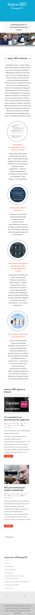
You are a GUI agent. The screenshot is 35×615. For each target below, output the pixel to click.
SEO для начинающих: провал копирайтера (14, 488)
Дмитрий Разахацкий (13, 423)
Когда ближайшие (10, 569)
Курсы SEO (17, 4)
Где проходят (9, 566)
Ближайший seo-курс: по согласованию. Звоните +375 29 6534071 (18, 27)
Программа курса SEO (12, 585)
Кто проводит (9, 573)
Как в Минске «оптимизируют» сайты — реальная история (17, 147)
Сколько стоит (9, 588)
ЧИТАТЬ (8, 456)
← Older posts (9, 537)
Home (7, 563)
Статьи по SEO (15, 425)
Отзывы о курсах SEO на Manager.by (17, 582)
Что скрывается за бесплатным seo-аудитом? (16, 418)
